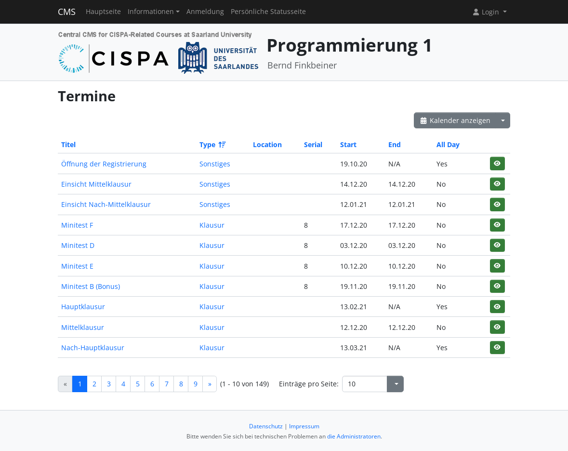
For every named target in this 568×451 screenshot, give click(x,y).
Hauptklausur (83, 306)
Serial (313, 144)
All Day (448, 144)
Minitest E (77, 266)
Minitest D (77, 245)
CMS (67, 11)
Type (212, 144)
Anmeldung (205, 11)
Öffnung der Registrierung (103, 163)
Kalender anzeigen (454, 120)
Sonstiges (214, 163)
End (394, 144)
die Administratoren (354, 436)
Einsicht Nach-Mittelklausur (106, 204)
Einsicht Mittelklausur (96, 184)
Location (267, 144)
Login (487, 11)
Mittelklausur (82, 327)
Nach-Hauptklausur (92, 347)
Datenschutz (266, 426)
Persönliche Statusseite (268, 11)
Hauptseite (103, 11)
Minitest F (77, 225)
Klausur (212, 225)
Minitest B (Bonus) (90, 286)
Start (348, 144)
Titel (68, 144)
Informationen (151, 11)
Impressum (304, 426)
